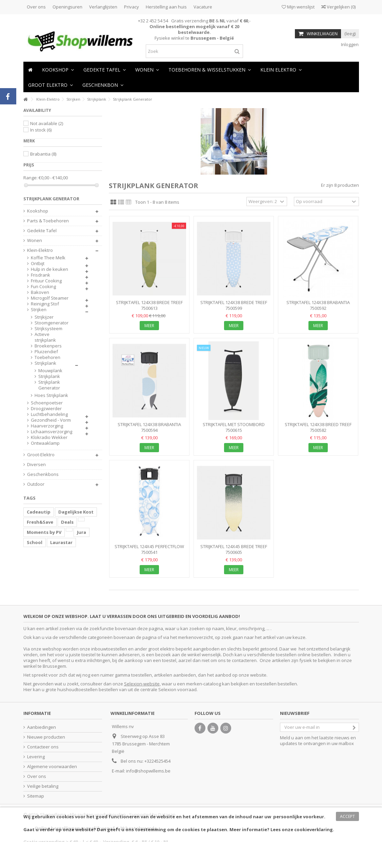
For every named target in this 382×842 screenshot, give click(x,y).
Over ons (36, 7)
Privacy (131, 7)
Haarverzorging (47, 426)
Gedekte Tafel (42, 231)
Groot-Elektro (41, 455)
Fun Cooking (43, 286)
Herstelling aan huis (166, 7)
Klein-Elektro (40, 250)
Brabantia (43, 154)
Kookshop (37, 211)
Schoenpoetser (47, 403)
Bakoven (40, 292)
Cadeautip (39, 512)
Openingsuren (67, 7)
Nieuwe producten (46, 737)
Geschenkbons (43, 474)
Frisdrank (40, 275)
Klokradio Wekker (49, 437)
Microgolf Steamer (49, 298)
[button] (147, 69)
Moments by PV (44, 532)
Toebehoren (47, 357)
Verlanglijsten (103, 7)
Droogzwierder (46, 409)
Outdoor (35, 484)
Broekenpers (48, 346)
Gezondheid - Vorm (51, 420)
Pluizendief (46, 352)
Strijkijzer (44, 317)
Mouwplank (50, 371)
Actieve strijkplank (45, 337)
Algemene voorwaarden (52, 766)
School (34, 542)
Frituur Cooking (46, 281)
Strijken (38, 310)
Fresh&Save (40, 522)
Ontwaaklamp (45, 443)
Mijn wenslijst (298, 7)
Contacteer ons (43, 747)
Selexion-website (142, 684)
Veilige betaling (42, 786)
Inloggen (349, 44)
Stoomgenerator (51, 323)
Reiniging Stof (45, 304)
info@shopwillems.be (148, 771)
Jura (81, 532)
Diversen (36, 464)
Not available (46, 123)
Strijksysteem (48, 329)
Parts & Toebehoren (48, 221)
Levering (36, 757)
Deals (67, 522)
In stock (41, 130)
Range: (30, 178)
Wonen (34, 240)
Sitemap (35, 796)
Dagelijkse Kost (76, 512)
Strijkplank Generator (49, 385)
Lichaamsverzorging (51, 432)
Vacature (203, 7)
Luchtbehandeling (49, 414)
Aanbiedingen (41, 727)
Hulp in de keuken (49, 269)
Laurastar (61, 542)
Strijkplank (45, 363)
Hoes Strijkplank (51, 395)
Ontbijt (37, 263)
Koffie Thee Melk (48, 258)
